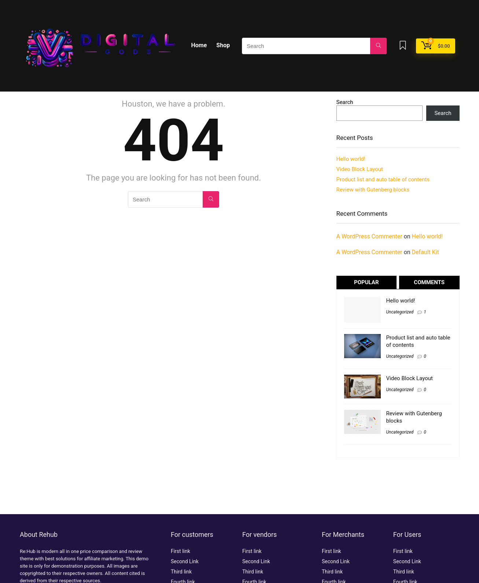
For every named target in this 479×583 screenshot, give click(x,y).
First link (180, 551)
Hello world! (350, 159)
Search (344, 102)
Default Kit (425, 252)
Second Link (185, 561)
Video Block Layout (359, 169)
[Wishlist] (402, 46)
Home (199, 45)
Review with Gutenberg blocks (373, 189)
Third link (181, 572)
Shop (223, 45)
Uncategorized (400, 312)
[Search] (378, 46)
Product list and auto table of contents (383, 179)
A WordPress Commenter (369, 236)
